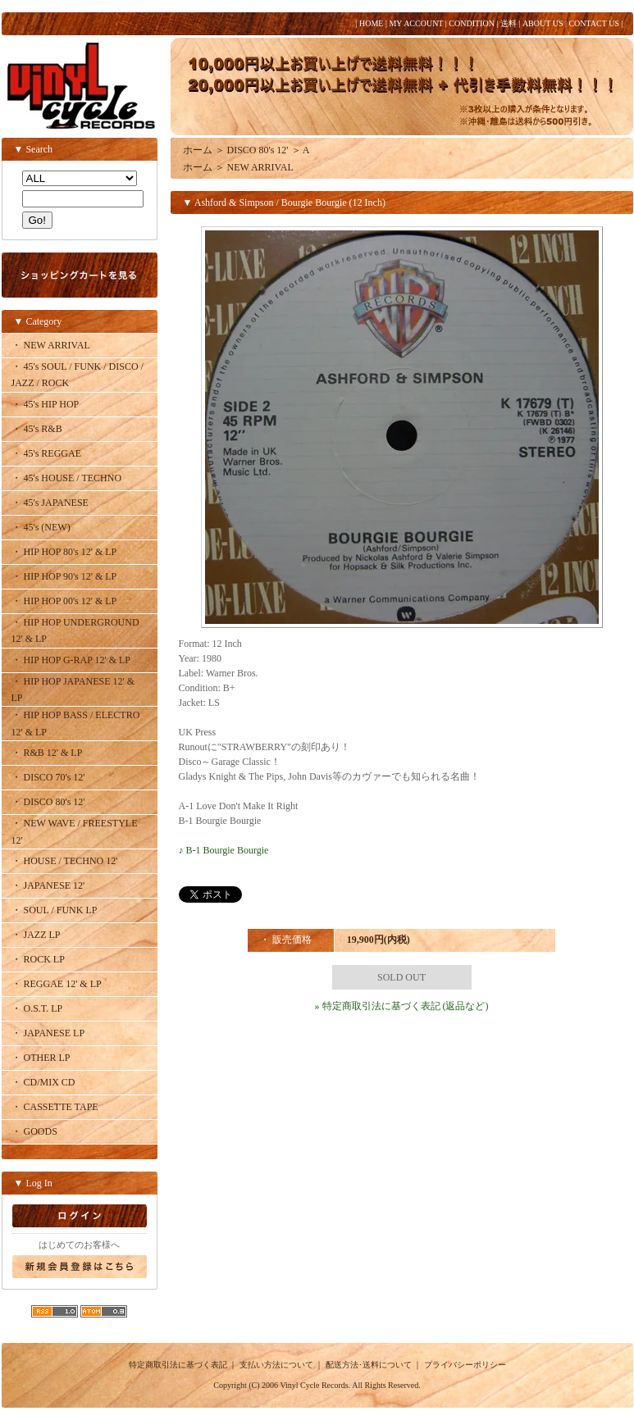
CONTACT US (593, 23)
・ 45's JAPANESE (50, 502)
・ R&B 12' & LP (47, 752)
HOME (371, 23)
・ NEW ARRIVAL (50, 345)
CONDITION (472, 23)
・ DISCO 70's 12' (48, 777)
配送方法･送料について (369, 1364)
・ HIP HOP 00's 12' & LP (64, 601)
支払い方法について (276, 1364)
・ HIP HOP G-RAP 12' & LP (71, 660)
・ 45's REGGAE (46, 453)
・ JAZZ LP (36, 934)
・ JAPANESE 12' (48, 885)
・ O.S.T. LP (37, 1008)
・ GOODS (34, 1131)
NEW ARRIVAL (260, 167)
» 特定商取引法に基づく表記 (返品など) (402, 1006)
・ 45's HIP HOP (45, 404)
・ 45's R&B (36, 429)
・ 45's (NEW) (41, 527)
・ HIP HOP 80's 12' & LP (64, 552)
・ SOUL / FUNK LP (54, 910)
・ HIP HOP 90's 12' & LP (64, 576)
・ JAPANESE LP (48, 1033)
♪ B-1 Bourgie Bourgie (224, 850)
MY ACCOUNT (416, 23)
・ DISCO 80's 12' (48, 802)
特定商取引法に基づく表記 (178, 1364)
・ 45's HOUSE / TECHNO (66, 478)
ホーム (197, 150)
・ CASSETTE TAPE (54, 1107)
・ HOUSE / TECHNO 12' (64, 861)
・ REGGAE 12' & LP (56, 984)
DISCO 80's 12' (258, 150)
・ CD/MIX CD (43, 1082)
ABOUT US (542, 23)
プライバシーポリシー (465, 1364)
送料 (508, 23)
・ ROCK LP (38, 959)
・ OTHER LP (41, 1057)
